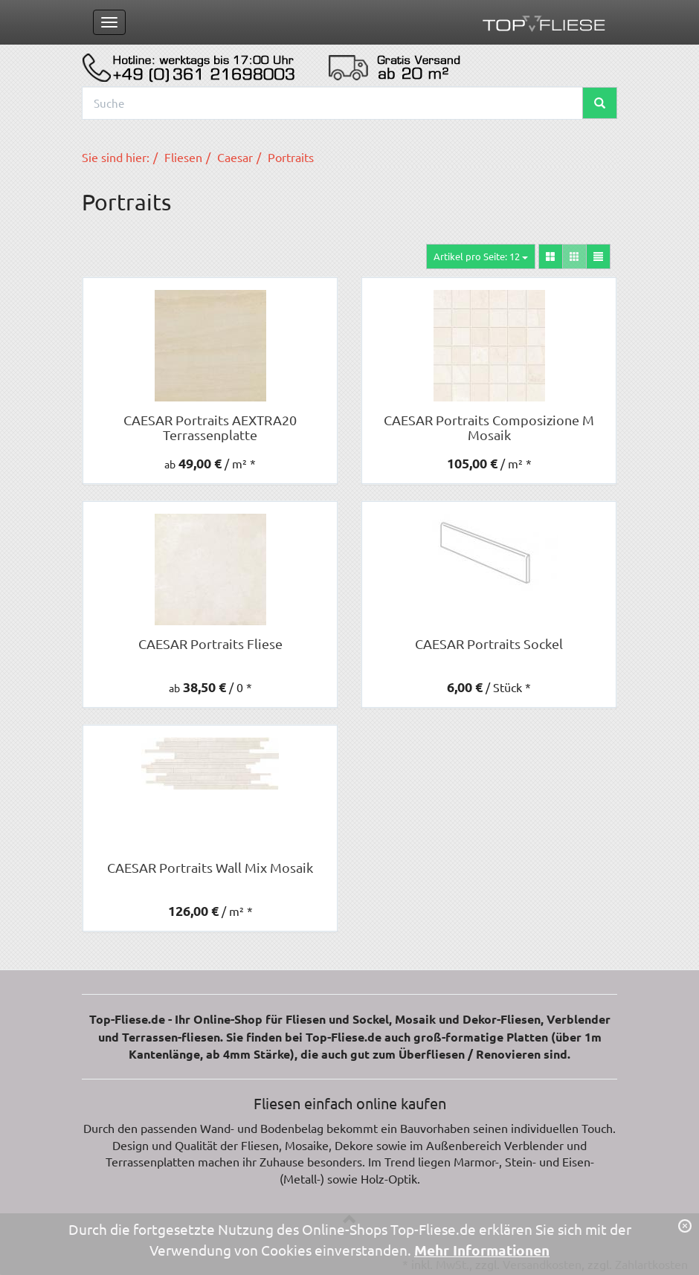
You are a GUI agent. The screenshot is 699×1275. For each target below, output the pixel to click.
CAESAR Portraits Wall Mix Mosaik (210, 867)
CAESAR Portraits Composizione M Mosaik (489, 427)
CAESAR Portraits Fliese (210, 643)
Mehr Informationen (482, 1250)
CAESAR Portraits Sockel (489, 643)
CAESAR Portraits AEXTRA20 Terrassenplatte (210, 427)
